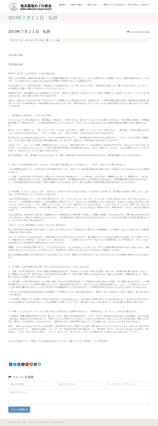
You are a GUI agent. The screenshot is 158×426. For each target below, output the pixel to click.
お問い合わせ (133, 5)
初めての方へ (94, 5)
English (145, 5)
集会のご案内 (77, 5)
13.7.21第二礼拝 (15, 64)
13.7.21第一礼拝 (15, 55)
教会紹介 (63, 5)
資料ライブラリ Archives (114, 5)
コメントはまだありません (138, 32)
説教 (58, 40)
